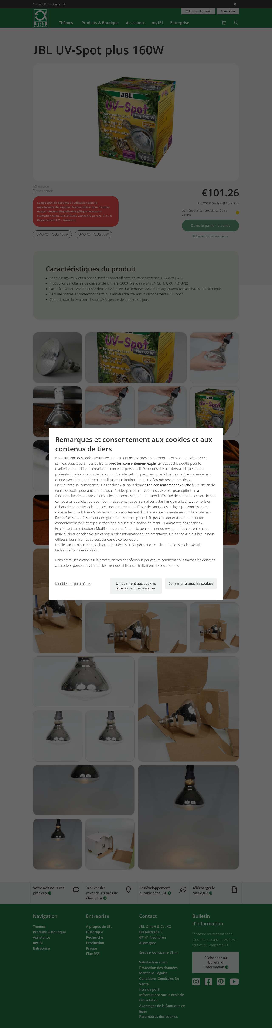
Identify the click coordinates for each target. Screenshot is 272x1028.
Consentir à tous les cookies (190, 583)
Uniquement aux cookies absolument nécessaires (136, 585)
